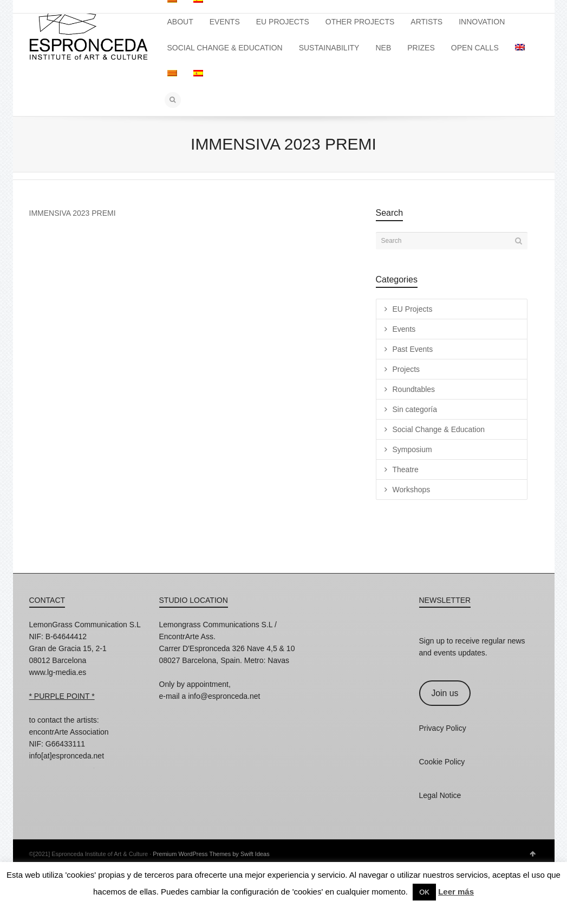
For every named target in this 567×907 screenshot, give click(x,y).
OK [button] (424, 892)
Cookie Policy (442, 761)
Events (404, 329)
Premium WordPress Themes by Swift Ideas (211, 854)
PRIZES (421, 47)
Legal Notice (440, 795)
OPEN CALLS (475, 47)
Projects (406, 369)
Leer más (456, 891)
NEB (383, 47)
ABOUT (180, 21)
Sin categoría (415, 409)
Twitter (85, 770)
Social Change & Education (439, 429)
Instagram (38, 770)
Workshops (412, 489)
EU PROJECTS (282, 21)
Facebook (61, 770)
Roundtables (414, 389)
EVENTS (225, 21)
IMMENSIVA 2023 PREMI (72, 213)
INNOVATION (482, 21)
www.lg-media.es (58, 672)
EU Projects (413, 309)
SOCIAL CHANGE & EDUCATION (225, 47)
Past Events (413, 349)
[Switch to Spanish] (198, 74)
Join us (444, 693)
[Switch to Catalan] (172, 74)
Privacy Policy (442, 728)
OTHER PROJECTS (360, 21)
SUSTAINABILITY (329, 47)
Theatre (406, 469)
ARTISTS (426, 21)
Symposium (412, 449)
